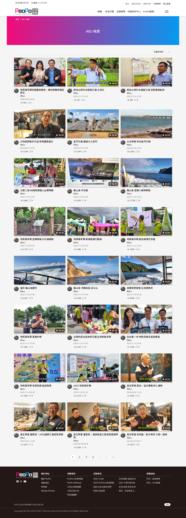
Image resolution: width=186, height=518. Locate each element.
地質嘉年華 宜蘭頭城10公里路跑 (37, 239)
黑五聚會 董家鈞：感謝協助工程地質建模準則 (95, 436)
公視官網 (157, 4)
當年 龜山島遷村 (28, 287)
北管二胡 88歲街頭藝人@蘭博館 (37, 190)
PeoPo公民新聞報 (75, 479)
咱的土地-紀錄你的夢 (102, 487)
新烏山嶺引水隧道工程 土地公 (88, 89)
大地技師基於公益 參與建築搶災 (36, 141)
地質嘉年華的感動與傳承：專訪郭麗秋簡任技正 (42, 91)
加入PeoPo (136, 4)
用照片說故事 (99, 491)
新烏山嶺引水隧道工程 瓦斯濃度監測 (145, 89)
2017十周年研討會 (127, 483)
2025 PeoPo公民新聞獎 (103, 483)
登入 (128, 4)
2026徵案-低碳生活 (127, 479)
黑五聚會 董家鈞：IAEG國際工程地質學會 (41, 434)
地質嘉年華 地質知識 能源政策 (35, 385)
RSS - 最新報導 (153, 479)
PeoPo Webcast (74, 483)
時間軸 (44, 487)
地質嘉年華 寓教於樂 (31, 336)
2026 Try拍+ (98, 479)
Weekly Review (48, 491)
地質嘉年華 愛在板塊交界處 (141, 239)
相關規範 (45, 483)
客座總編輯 (72, 495)
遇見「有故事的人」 (127, 491)
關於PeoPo (46, 479)
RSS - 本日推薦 (153, 483)
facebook (17, 481)
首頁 (17, 19)
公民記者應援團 (74, 487)
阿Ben (22, 96)
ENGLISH (147, 4)
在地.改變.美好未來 (127, 487)
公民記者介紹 (73, 491)
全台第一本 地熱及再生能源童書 (143, 336)
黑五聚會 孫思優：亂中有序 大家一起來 (147, 434)
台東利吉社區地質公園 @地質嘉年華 (92, 336)
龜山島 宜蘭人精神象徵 (139, 190)
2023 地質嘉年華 (82, 385)
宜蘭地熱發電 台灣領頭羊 (140, 287)
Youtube (25, 481)
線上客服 (166, 4)
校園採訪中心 (134, 11)
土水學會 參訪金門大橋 (139, 141)
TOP (167, 504)
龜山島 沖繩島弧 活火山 (85, 287)
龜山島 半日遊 (80, 190)
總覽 (100, 11)
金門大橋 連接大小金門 (85, 141)
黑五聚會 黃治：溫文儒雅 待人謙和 (145, 385)
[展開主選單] (166, 11)
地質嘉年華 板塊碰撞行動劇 (87, 239)
